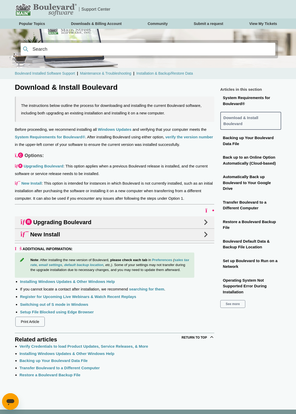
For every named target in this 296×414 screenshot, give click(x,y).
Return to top (198, 337)
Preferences (162, 260)
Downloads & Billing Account (96, 24)
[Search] (148, 49)
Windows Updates (114, 129)
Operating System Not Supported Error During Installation (245, 286)
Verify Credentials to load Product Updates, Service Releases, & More (84, 346)
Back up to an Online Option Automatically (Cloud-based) (249, 160)
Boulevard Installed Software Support (45, 73)
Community (158, 24)
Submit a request (208, 24)
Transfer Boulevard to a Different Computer (60, 368)
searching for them (146, 289)
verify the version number (189, 137)
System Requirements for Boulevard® (50, 137)
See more (233, 304)
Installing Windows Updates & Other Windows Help (67, 281)
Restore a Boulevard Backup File (50, 375)
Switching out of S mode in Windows (54, 304)
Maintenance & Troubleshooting (105, 73)
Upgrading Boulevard (43, 166)
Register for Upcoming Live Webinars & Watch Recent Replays (78, 296)
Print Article (30, 322)
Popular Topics (32, 24)
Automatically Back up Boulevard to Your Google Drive (247, 182)
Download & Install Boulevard (240, 120)
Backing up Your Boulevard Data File (54, 360)
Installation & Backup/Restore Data (164, 73)
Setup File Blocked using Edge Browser (57, 312)
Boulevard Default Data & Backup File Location (246, 244)
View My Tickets (263, 24)
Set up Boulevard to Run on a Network (250, 263)
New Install (31, 183)
